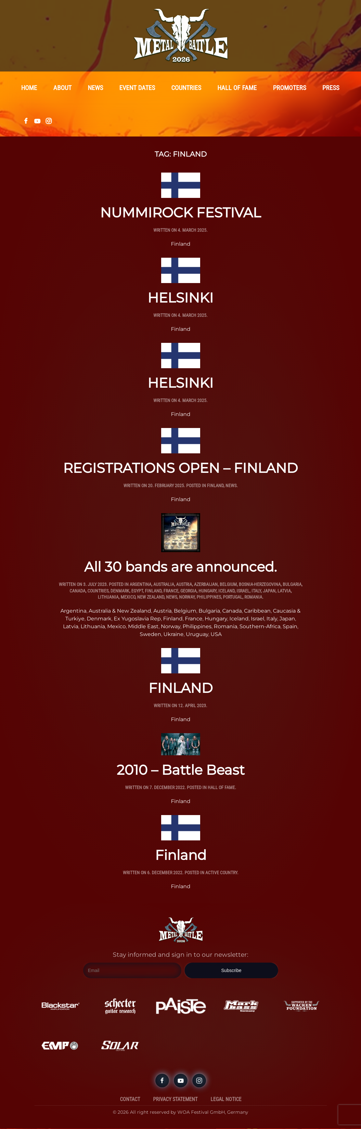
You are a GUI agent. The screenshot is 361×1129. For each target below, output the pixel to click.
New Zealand (150, 597)
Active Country (221, 873)
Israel (243, 591)
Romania (253, 597)
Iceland (226, 591)
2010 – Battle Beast (181, 770)
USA (216, 634)
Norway (187, 597)
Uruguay (197, 634)
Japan (269, 591)
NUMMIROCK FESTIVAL (180, 212)
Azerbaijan (206, 584)
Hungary (207, 591)
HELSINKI (180, 298)
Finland (180, 244)
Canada (77, 591)
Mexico (128, 597)
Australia (163, 584)
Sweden (150, 634)
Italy (256, 591)
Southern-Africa (259, 627)
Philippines (209, 597)
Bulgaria (292, 584)
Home (29, 88)
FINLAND (180, 688)
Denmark (119, 591)
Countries (186, 88)
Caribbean (257, 611)
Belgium (228, 584)
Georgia (188, 591)
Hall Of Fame (221, 787)
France (170, 591)
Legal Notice (226, 1100)
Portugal (232, 597)
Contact (130, 1100)
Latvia (284, 591)
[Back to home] (180, 35)
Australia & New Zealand (120, 611)
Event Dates (137, 88)
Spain (290, 627)
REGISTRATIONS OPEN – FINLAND (180, 468)
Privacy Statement (175, 1100)
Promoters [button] (289, 88)
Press (330, 88)
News (95, 88)
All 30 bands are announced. (180, 567)
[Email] (132, 971)
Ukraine (173, 634)
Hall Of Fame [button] (237, 88)
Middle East (143, 627)
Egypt (137, 591)
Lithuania (108, 597)
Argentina (140, 584)
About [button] (62, 88)
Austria (184, 584)
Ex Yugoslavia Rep (137, 619)
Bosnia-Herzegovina (260, 584)
